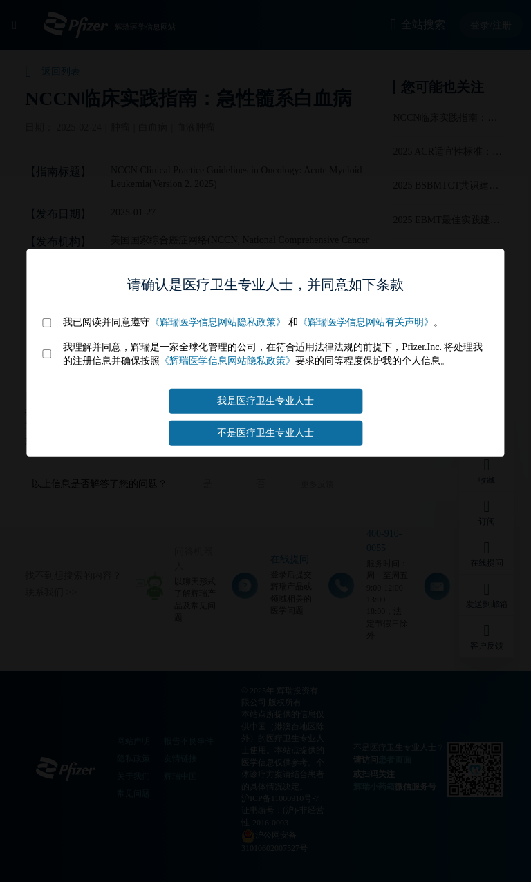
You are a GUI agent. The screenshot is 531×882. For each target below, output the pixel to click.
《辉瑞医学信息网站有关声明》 (366, 322)
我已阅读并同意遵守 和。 (253, 322)
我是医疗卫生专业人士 (265, 401)
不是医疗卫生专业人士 (265, 433)
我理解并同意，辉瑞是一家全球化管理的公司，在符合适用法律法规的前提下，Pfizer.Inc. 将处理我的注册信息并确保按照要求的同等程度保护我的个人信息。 (273, 354)
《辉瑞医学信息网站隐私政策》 (218, 322)
